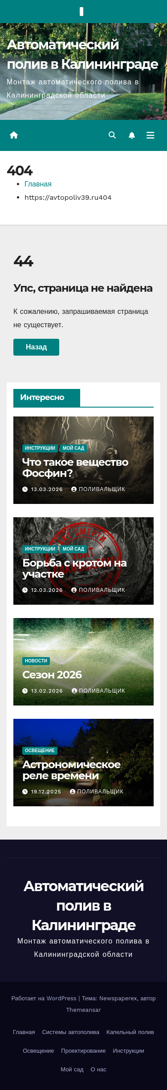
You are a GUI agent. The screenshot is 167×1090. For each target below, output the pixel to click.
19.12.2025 (47, 792)
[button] (112, 135)
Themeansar (83, 1010)
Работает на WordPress (45, 998)
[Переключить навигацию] (150, 135)
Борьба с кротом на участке (74, 568)
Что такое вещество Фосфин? (75, 468)
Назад (36, 347)
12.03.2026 (48, 590)
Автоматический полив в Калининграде (83, 905)
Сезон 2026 (51, 674)
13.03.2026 (48, 489)
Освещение (40, 750)
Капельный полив (130, 1032)
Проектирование (83, 1050)
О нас (98, 1069)
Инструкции (40, 448)
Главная (38, 184)
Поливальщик (98, 489)
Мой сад (73, 448)
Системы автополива (70, 1032)
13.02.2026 (48, 691)
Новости (36, 660)
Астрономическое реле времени (71, 770)
